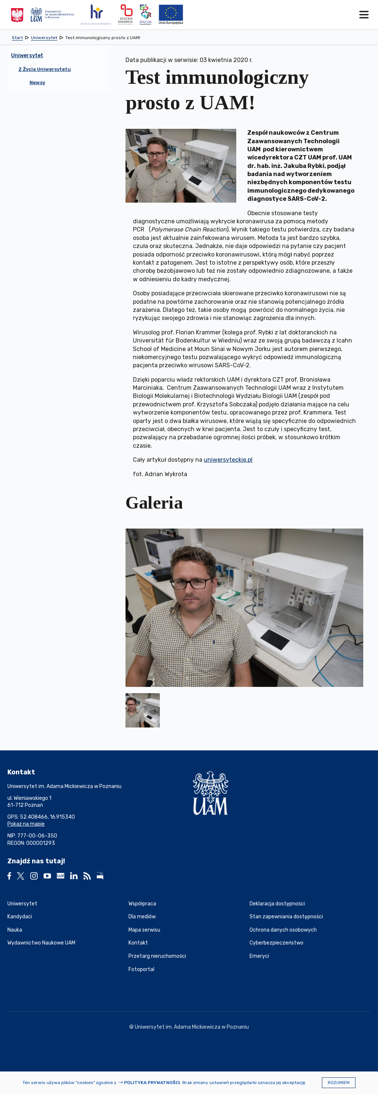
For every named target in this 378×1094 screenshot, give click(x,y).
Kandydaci (19, 917)
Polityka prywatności (152, 1082)
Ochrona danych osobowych (283, 930)
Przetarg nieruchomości (157, 956)
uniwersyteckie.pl (228, 459)
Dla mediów (142, 917)
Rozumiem (339, 1082)
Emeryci (259, 956)
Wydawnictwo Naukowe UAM (41, 943)
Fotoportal (141, 969)
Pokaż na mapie (26, 824)
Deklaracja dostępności (277, 904)
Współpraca (142, 904)
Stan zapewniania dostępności (286, 917)
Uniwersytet (22, 904)
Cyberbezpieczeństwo (276, 943)
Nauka (14, 930)
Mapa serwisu (144, 930)
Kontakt (138, 943)
